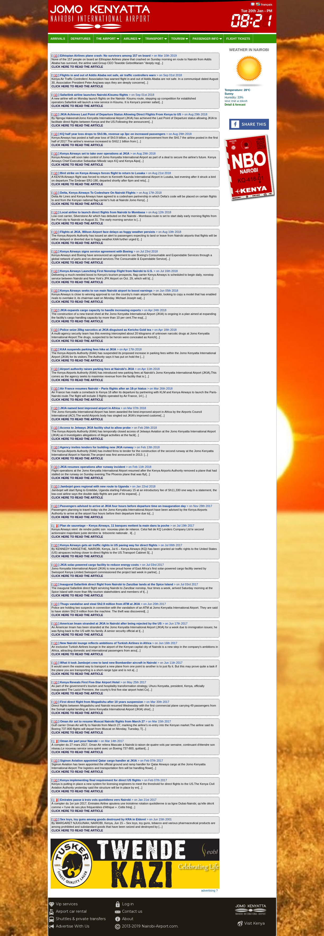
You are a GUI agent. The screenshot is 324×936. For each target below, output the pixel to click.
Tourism (178, 38)
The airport (106, 38)
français (266, 4)
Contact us (132, 911)
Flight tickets (238, 38)
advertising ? (209, 890)
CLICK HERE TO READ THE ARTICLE (77, 66)
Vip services (67, 904)
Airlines (130, 38)
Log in (128, 904)
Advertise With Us (72, 926)
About (127, 918)
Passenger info (205, 38)
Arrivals (58, 38)
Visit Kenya (254, 923)
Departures (81, 38)
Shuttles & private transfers (81, 918)
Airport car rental (71, 911)
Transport (154, 38)
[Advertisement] (249, 281)
